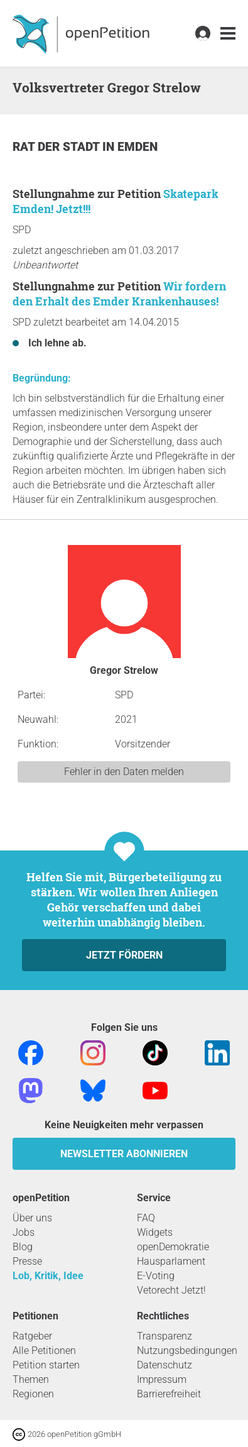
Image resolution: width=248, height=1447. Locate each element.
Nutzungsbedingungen (187, 1350)
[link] (227, 33)
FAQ (146, 1218)
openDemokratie (173, 1247)
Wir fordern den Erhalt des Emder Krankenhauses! (119, 293)
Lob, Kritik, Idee (48, 1276)
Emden (137, 147)
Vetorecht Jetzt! (171, 1290)
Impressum (161, 1379)
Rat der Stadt (57, 147)
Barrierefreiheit (169, 1394)
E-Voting (156, 1276)
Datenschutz (164, 1365)
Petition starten (46, 1365)
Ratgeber (32, 1336)
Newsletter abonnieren (124, 1154)
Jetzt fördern (124, 955)
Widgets (155, 1232)
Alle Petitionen (44, 1350)
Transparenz (164, 1336)
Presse (27, 1261)
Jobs (24, 1232)
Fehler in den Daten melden (124, 772)
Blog (23, 1247)
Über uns (32, 1218)
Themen (31, 1379)
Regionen (33, 1394)
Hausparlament (171, 1261)
